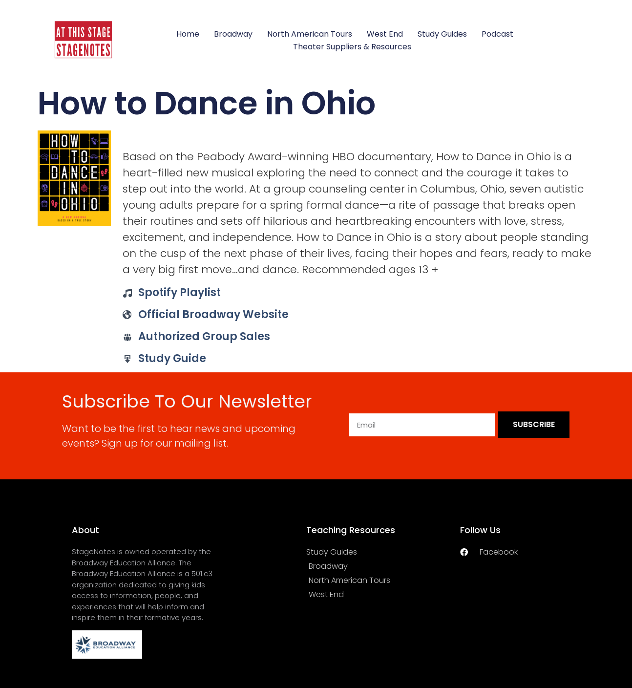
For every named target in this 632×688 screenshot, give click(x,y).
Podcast (497, 34)
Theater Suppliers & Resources (352, 46)
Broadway (233, 34)
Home (187, 34)
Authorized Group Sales (204, 336)
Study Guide (172, 358)
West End (385, 34)
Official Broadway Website (213, 314)
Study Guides (442, 34)
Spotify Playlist (179, 292)
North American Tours (309, 34)
